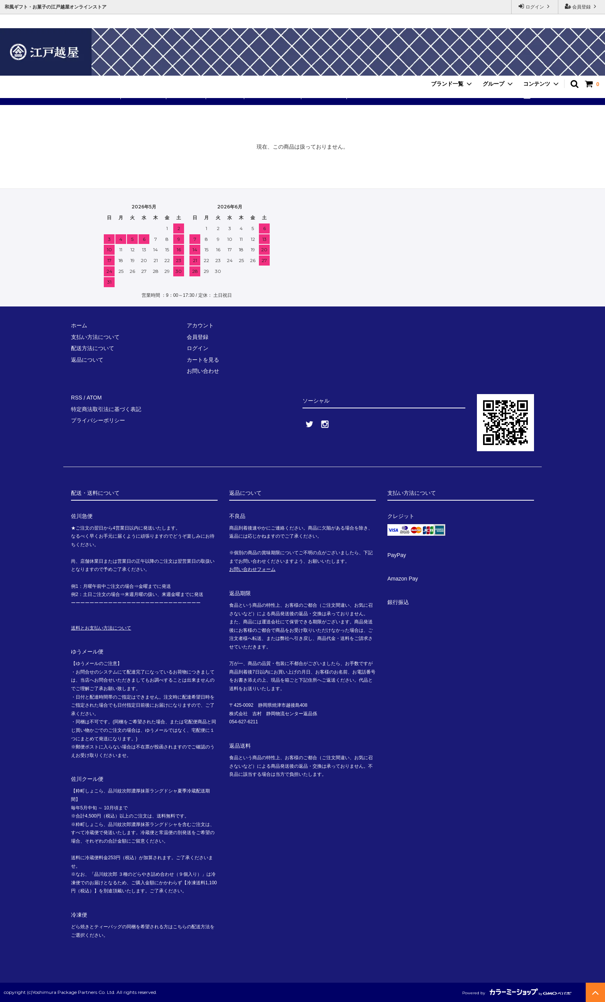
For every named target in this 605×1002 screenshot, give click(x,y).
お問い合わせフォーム (252, 569)
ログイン (535, 6)
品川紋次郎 (225, 95)
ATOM (93, 398)
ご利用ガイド (325, 95)
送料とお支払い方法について (101, 628)
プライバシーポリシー (98, 420)
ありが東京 (186, 95)
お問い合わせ (370, 95)
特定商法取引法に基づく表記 (106, 409)
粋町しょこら (144, 95)
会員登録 (581, 6)
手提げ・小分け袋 (273, 95)
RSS (76, 398)
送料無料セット (96, 95)
